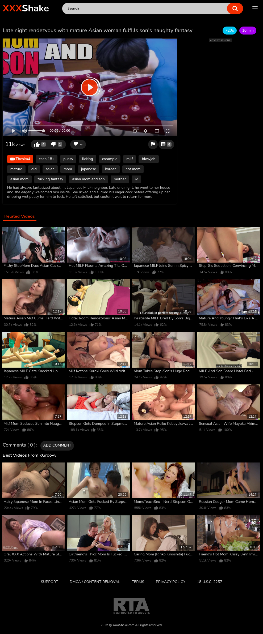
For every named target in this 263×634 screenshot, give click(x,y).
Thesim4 (20, 159)
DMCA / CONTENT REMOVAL (95, 581)
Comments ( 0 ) (19, 445)
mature (16, 169)
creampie (110, 158)
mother (120, 179)
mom (68, 169)
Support (49, 581)
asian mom (19, 179)
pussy (68, 158)
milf (129, 158)
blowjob (148, 158)
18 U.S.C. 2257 (209, 581)
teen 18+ (46, 158)
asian (50, 169)
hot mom (133, 169)
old (34, 169)
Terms (138, 581)
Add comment (57, 445)
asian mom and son (88, 179)
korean (110, 169)
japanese (88, 169)
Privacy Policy (170, 581)
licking (87, 158)
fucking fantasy (50, 179)
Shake (26, 8)
